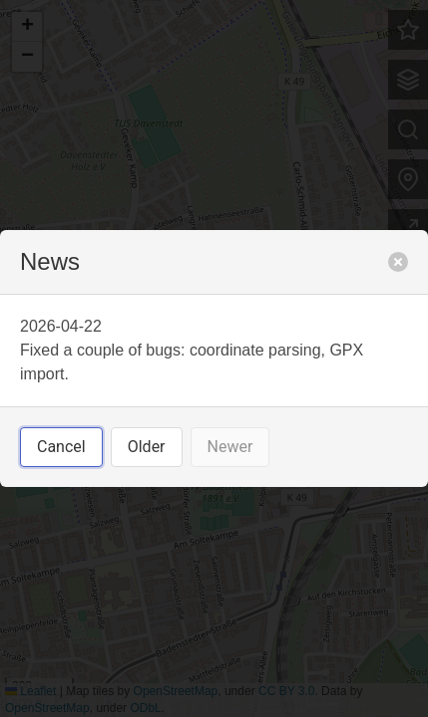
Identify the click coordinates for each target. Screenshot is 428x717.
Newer (230, 446)
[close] (398, 262)
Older (147, 446)
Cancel (61, 446)
